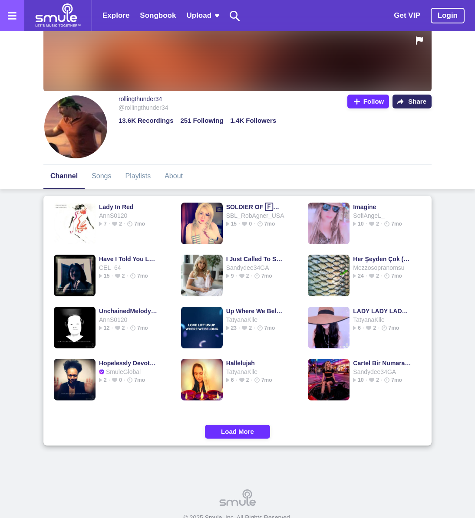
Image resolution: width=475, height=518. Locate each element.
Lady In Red (116, 206)
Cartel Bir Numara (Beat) (382, 363)
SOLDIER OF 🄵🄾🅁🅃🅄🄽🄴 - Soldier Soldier (255, 206)
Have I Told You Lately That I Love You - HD (128, 259)
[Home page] (58, 16)
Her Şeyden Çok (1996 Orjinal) (382, 259)
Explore (115, 15)
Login (448, 15)
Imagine (364, 206)
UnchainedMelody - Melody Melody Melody (128, 311)
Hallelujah (240, 363)
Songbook (158, 15)
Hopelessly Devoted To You (128, 363)
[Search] (235, 15)
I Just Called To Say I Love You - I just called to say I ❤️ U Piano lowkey (255, 259)
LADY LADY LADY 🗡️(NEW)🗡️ (382, 311)
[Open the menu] (12, 15)
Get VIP (407, 15)
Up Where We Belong (255, 311)
